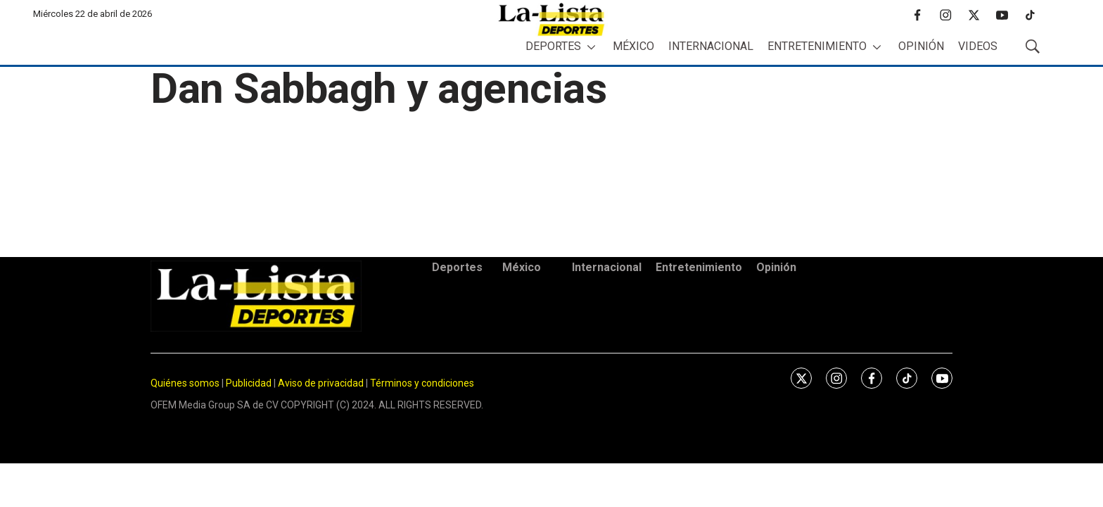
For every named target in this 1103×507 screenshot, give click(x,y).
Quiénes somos (185, 383)
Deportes (553, 46)
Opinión (921, 46)
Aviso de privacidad (321, 383)
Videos (977, 46)
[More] (591, 46)
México (633, 46)
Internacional (710, 46)
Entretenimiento (817, 46)
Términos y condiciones (422, 383)
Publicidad (250, 383)
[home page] (551, 19)
